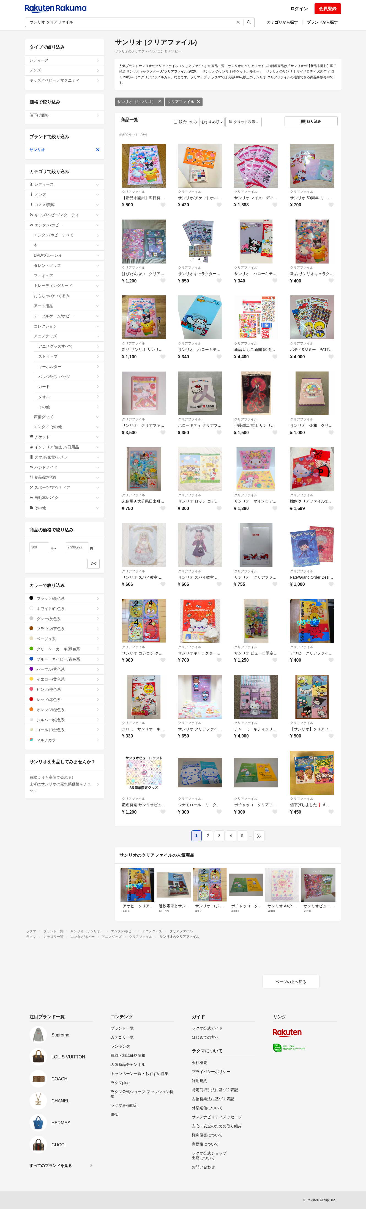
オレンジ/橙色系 (64, 709)
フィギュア (67, 275)
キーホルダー (69, 366)
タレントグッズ (67, 265)
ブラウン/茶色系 (64, 628)
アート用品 (67, 306)
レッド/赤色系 (64, 699)
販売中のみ (185, 122)
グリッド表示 (243, 122)
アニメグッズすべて (69, 346)
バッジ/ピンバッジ (69, 377)
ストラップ (69, 356)
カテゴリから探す (282, 22)
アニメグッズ (67, 336)
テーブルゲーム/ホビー (67, 316)
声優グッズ (67, 417)
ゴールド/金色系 (64, 729)
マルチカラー (64, 739)
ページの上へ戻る (290, 982)
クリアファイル (183, 101)
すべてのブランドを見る (50, 1165)
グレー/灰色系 (64, 618)
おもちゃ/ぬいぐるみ (67, 295)
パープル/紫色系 (64, 669)
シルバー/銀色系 (64, 719)
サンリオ (64, 150)
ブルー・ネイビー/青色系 (64, 659)
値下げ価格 (64, 115)
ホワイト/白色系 (64, 608)
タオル (69, 397)
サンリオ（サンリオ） (139, 101)
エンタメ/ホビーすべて (67, 235)
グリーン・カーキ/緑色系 (64, 649)
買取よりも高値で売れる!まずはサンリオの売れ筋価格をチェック (64, 784)
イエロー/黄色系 (64, 679)
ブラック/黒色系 (64, 598)
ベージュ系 (64, 638)
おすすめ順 (212, 122)
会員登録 (328, 8)
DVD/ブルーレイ (67, 255)
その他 (69, 407)
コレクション (67, 326)
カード (69, 386)
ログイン (299, 8)
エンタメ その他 (67, 427)
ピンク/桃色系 (64, 689)
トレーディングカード (67, 285)
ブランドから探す (322, 22)
